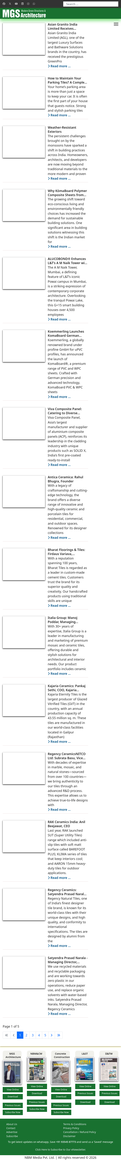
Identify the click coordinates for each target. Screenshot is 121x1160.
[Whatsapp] (34, 3)
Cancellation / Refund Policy (79, 1132)
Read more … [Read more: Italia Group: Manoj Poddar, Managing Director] (59, 673)
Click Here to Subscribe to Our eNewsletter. (60, 1149)
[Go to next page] (51, 1035)
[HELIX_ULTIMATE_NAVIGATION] (116, 24)
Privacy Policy (71, 1128)
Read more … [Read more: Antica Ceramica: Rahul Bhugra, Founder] (59, 537)
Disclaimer (69, 1136)
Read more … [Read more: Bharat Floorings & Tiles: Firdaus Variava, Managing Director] (59, 605)
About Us (11, 1124)
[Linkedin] (22, 3)
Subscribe (12, 1136)
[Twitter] (10, 3)
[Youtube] (16, 3)
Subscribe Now (12, 1112)
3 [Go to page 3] (33, 1035)
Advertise (11, 1132)
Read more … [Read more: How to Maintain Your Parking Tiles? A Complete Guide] (59, 115)
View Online (13, 1089)
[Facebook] (4, 3)
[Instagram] (28, 3)
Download (13, 1096)
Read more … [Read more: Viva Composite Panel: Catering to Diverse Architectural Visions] (59, 465)
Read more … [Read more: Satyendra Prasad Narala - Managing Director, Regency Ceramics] (59, 1013)
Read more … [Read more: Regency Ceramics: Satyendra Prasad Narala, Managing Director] (59, 945)
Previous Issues (13, 1105)
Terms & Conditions (74, 1124)
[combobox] (90, 4)
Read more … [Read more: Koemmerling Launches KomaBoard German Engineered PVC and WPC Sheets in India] (59, 397)
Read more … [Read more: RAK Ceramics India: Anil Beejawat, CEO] (59, 878)
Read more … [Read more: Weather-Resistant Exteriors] (59, 178)
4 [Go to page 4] (39, 1035)
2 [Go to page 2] (26, 1035)
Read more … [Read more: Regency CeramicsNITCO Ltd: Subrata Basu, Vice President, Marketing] (59, 809)
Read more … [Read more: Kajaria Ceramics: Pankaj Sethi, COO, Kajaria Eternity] (59, 741)
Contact (10, 1128)
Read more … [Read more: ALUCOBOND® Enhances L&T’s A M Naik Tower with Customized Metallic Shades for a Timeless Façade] (59, 319)
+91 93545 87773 (66, 1142)
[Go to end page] (59, 1035)
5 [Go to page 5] (45, 1035)
